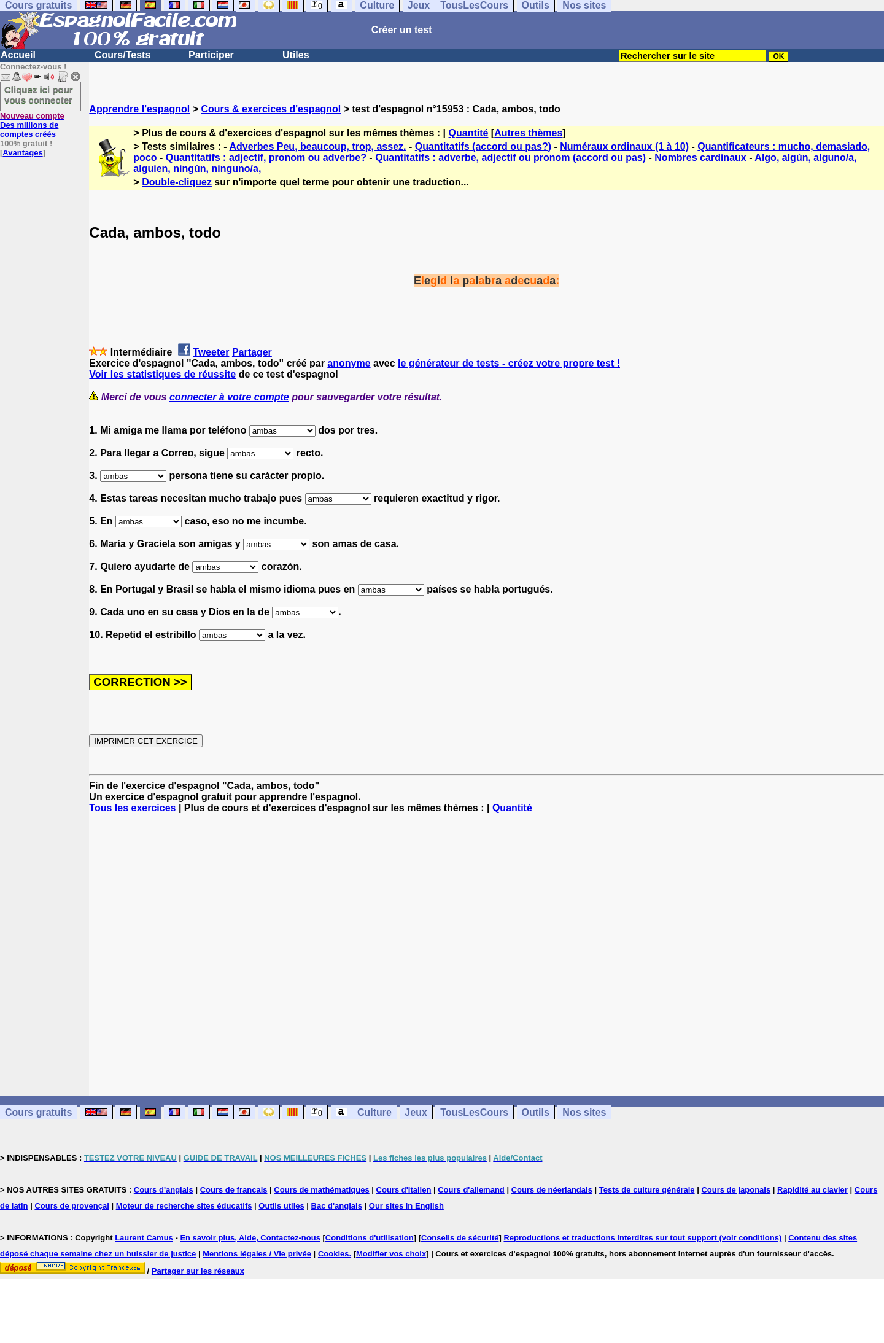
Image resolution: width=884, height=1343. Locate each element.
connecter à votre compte (229, 397)
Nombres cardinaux (700, 157)
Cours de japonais (735, 1189)
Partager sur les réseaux (198, 1270)
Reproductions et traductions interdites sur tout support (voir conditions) (642, 1237)
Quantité (469, 133)
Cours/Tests (122, 55)
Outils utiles (281, 1205)
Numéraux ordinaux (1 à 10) (624, 146)
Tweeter (211, 352)
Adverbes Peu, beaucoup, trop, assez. (317, 146)
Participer (211, 55)
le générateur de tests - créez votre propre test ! (509, 363)
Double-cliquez (177, 182)
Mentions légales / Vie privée (257, 1253)
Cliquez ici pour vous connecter (38, 94)
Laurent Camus (144, 1237)
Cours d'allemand (471, 1189)
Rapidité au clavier (812, 1189)
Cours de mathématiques (321, 1189)
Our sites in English (406, 1205)
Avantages (22, 152)
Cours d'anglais (163, 1189)
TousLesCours (474, 1112)
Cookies (333, 1253)
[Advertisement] (486, 955)
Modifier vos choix (391, 1253)
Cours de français (234, 1189)
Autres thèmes (528, 133)
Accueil (18, 55)
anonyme (348, 363)
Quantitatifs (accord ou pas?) (483, 146)
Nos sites (584, 1112)
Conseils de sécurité (459, 1237)
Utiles (295, 55)
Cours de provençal (71, 1205)
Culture (374, 1112)
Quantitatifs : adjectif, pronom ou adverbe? (266, 157)
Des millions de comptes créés (32, 125)
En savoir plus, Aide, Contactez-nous (250, 1237)
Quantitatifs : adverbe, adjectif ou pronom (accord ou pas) (510, 157)
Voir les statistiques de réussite (162, 374)
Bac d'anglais (336, 1205)
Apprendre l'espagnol (139, 109)
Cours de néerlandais (551, 1189)
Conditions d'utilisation (369, 1237)
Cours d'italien (404, 1189)
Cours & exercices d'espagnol (271, 109)
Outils (535, 1112)
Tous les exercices (132, 808)
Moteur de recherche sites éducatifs (184, 1205)
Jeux (416, 1112)
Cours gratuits (38, 1112)
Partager (252, 352)
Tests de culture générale (647, 1189)
